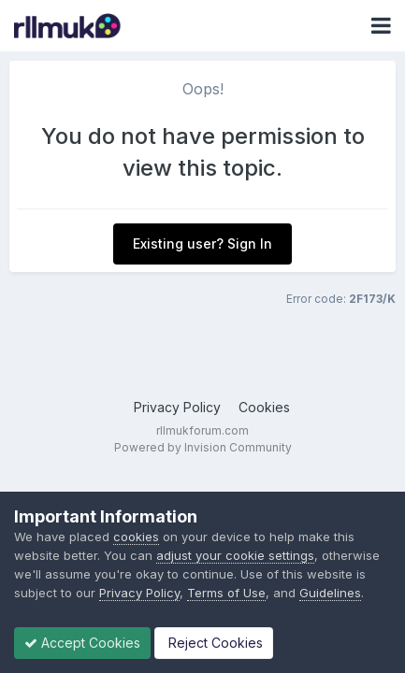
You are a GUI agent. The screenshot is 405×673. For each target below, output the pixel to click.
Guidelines (330, 592)
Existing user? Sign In (202, 243)
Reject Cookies (214, 643)
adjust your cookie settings (235, 555)
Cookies (264, 407)
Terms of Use (226, 592)
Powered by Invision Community (203, 447)
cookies (136, 536)
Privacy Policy (177, 407)
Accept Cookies (82, 643)
